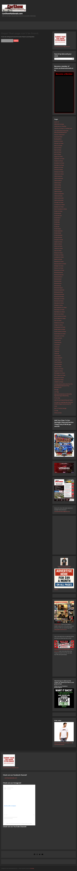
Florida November (58, 235)
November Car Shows (59, 163)
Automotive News (58, 136)
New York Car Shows (59, 314)
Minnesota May (57, 281)
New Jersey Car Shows (59, 309)
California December (59, 200)
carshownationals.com (10, 778)
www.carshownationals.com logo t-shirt (63, 742)
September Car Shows (59, 158)
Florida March (57, 217)
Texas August (57, 355)
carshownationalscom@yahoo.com (62, 46)
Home (55, 406)
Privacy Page (57, 398)
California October (58, 196)
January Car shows (58, 141)
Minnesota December (59, 296)
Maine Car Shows (58, 259)
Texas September (58, 357)
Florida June (57, 224)
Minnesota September (59, 290)
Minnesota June (57, 283)
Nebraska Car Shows (59, 303)
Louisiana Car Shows (59, 257)
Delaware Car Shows (59, 206)
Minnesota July (57, 285)
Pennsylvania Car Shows (59, 327)
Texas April (56, 346)
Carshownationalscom (65, 568)
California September (59, 193)
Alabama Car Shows (58, 167)
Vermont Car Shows (58, 368)
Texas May (56, 349)
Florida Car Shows (58, 211)
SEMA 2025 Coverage (59, 124)
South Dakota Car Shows (59, 333)
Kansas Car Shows (58, 252)
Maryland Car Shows (59, 261)
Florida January (57, 213)
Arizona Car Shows (58, 169)
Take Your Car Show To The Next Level (63, 128)
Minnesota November (59, 294)
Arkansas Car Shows (58, 171)
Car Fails (56, 410)
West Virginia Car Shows (59, 375)
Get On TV (56, 122)
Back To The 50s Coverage (60, 408)
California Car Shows (59, 174)
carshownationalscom (16, 823)
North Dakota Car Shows (60, 318)
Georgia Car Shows (58, 239)
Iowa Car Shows (57, 250)
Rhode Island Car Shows (59, 329)
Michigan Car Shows (58, 266)
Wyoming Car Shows (59, 379)
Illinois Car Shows (58, 246)
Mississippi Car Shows (59, 298)
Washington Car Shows (59, 373)
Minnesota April (57, 279)
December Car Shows (59, 165)
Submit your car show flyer (60, 126)
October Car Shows (58, 160)
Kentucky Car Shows (58, 255)
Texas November (58, 362)
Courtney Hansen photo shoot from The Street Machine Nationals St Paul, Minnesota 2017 (63, 385)
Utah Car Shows (57, 366)
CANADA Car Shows (58, 382)
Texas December (58, 364)
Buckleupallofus (58, 139)
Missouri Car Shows (58, 268)
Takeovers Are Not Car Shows (64, 566)
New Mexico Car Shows (59, 311)
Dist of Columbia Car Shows (60, 209)
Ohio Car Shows (57, 320)
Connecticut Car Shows (59, 204)
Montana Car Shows (58, 301)
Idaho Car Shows (58, 244)
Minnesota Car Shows (59, 270)
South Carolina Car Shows (60, 331)
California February (58, 178)
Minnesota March (58, 276)
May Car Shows (57, 150)
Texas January (57, 340)
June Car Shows (57, 152)
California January (58, 176)
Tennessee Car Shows (59, 336)
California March (58, 180)
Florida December (58, 237)
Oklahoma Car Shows (59, 322)
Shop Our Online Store (59, 134)
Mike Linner (8, 823)
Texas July (56, 353)
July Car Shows (57, 154)
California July (57, 189)
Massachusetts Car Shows (60, 263)
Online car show (57, 412)
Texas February (57, 342)
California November (59, 198)
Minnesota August (58, 287)
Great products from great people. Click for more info (64, 649)
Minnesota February (58, 274)
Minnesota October (58, 292)
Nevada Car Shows (58, 305)
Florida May (57, 222)
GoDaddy (32, 868)
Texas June (56, 351)
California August (58, 191)
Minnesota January (58, 272)
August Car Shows (58, 156)
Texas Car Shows (58, 338)
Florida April (57, 220)
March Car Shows (58, 145)
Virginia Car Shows (58, 371)
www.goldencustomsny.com (60, 629)
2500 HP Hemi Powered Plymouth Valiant (63, 400)
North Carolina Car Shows (60, 316)
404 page (56, 389)
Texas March (57, 344)
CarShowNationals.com (12, 13)
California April (57, 182)
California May (57, 185)
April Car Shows (57, 147)
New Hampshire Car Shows (60, 307)
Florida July (56, 226)
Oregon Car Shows (58, 325)
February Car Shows (58, 143)
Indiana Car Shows (58, 248)
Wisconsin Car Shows (59, 377)
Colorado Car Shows (58, 202)
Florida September (58, 231)
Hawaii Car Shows (58, 241)
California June (57, 187)
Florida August (57, 228)
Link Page (56, 392)
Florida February (58, 215)
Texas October (57, 360)
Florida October (57, 233)
